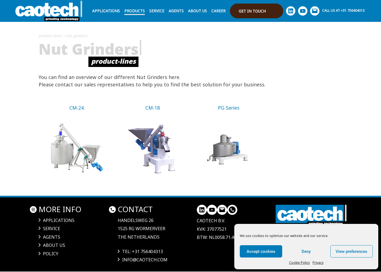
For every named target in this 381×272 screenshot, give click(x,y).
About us (197, 10)
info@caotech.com (145, 260)
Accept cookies (261, 251)
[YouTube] (212, 210)
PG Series (228, 107)
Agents (176, 10)
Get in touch (252, 11)
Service (156, 10)
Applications (106, 10)
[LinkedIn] (202, 210)
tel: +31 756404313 (142, 251)
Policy (50, 254)
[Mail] (222, 210)
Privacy (318, 262)
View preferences (351, 251)
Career (218, 10)
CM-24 (76, 107)
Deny (306, 251)
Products (134, 10)
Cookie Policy (299, 262)
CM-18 (152, 107)
